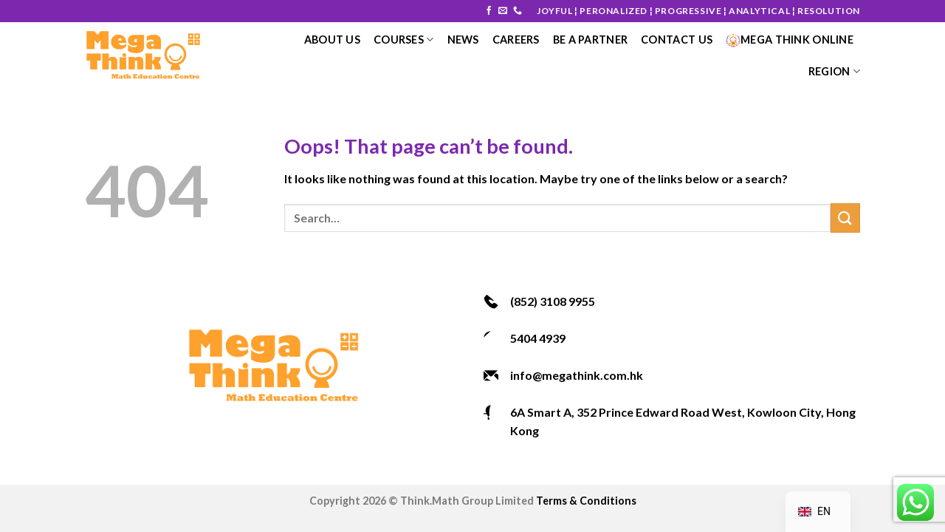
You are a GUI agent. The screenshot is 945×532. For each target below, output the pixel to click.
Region (834, 71)
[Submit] (845, 217)
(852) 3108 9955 (552, 301)
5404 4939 (538, 338)
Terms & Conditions (586, 500)
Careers (516, 39)
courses (404, 40)
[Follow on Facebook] (488, 11)
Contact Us (676, 39)
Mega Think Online (789, 39)
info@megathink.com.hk (576, 375)
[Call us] (517, 11)
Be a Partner (590, 39)
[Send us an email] (502, 11)
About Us (332, 39)
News (463, 39)
